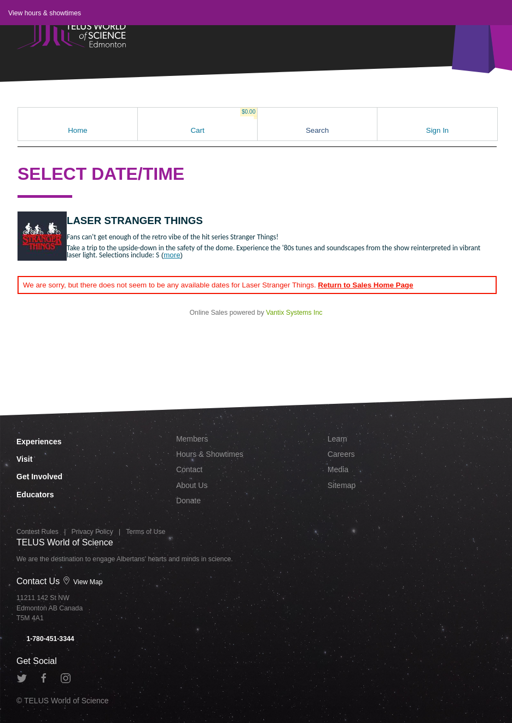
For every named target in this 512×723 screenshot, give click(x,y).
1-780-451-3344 (45, 639)
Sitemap (342, 485)
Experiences (39, 441)
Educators (35, 494)
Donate (188, 500)
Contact (189, 469)
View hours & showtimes (44, 13)
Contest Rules (37, 532)
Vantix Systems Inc (294, 312)
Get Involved (39, 476)
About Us (192, 485)
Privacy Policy (92, 532)
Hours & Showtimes (209, 454)
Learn (337, 438)
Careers (341, 454)
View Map (82, 582)
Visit (24, 459)
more (172, 255)
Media (338, 469)
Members (192, 438)
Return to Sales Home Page (365, 285)
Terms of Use (145, 532)
